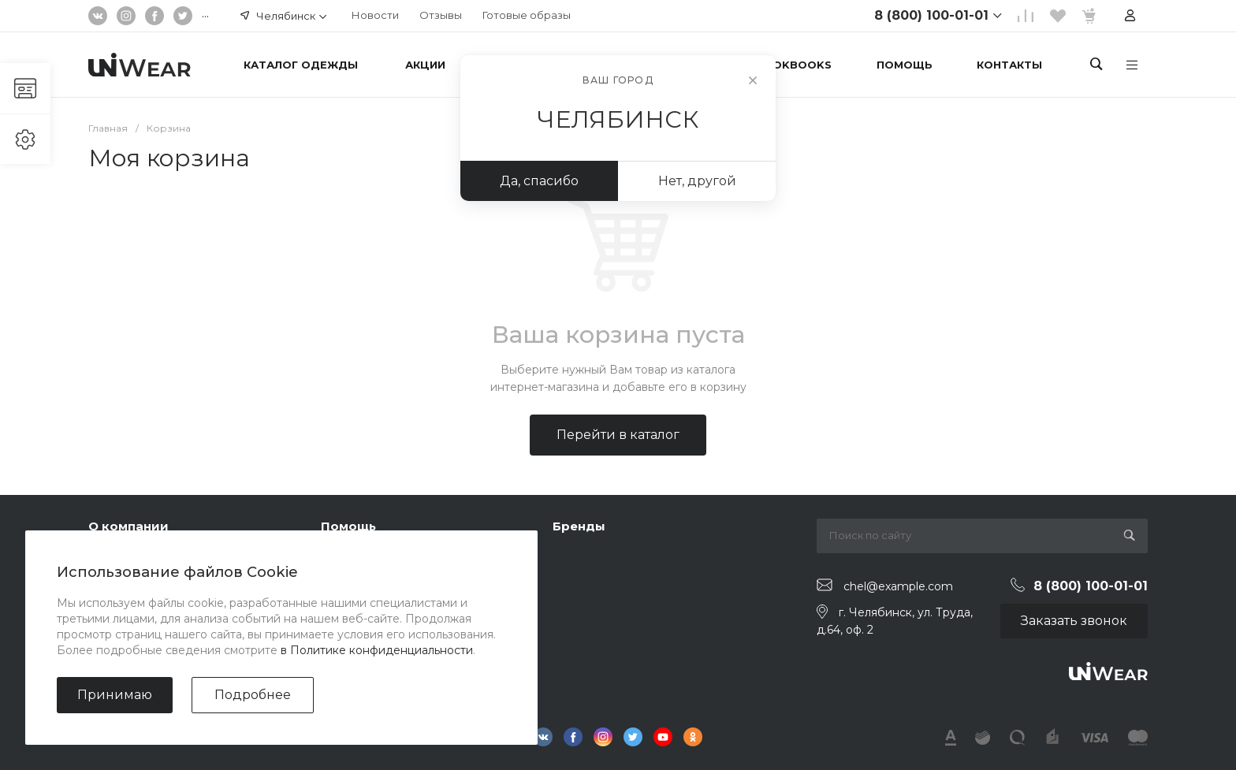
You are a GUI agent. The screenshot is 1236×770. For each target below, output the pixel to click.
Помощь (348, 526)
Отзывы (440, 15)
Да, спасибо (539, 180)
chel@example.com (898, 585)
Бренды (579, 526)
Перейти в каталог (618, 434)
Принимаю (114, 694)
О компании (128, 526)
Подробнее (252, 694)
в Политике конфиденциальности (377, 650)
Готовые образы (526, 15)
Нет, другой (697, 180)
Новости (375, 15)
